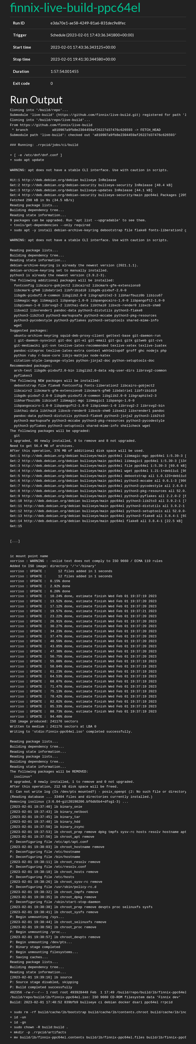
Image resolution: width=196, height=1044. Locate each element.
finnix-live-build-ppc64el (75, 7)
